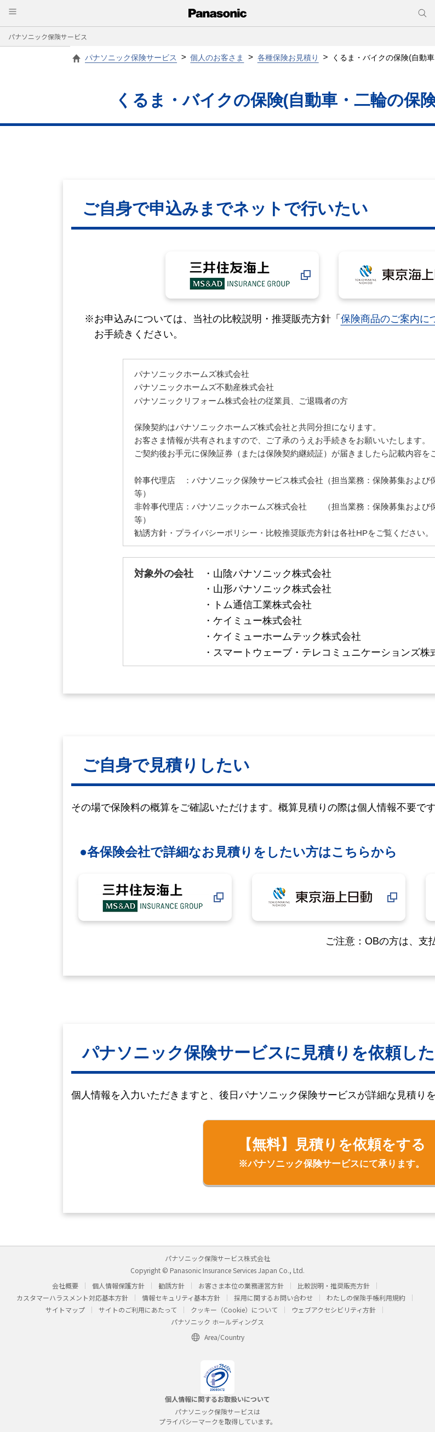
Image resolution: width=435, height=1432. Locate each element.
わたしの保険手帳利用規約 (366, 1297)
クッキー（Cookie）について (234, 1309)
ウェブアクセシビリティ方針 (333, 1309)
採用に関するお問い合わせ (273, 1297)
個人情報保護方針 (118, 1285)
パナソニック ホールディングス (217, 1321)
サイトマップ (65, 1309)
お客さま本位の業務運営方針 (241, 1285)
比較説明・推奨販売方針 (333, 1285)
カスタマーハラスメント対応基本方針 (72, 1297)
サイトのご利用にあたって (138, 1309)
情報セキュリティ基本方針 (181, 1297)
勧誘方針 (171, 1285)
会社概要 (65, 1285)
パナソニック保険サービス (47, 36)
